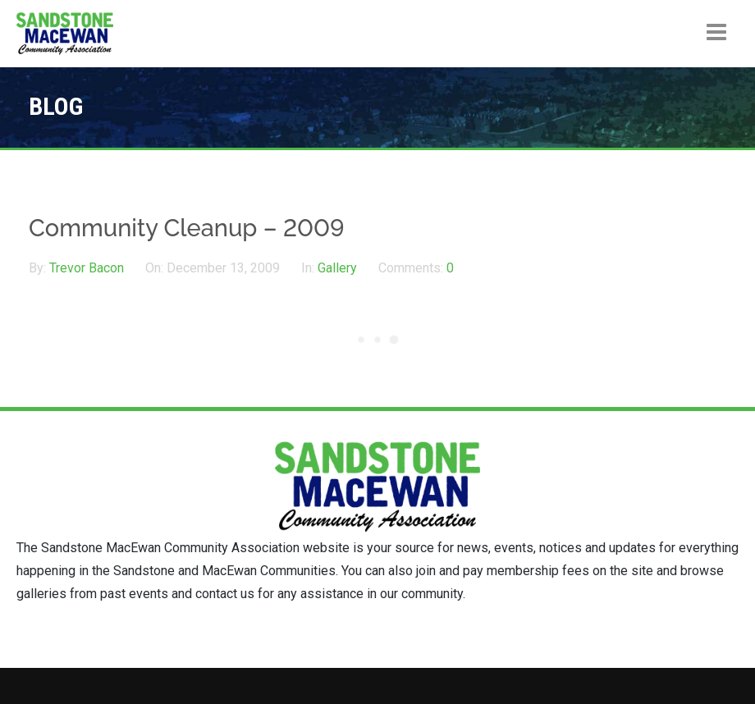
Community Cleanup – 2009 (187, 228)
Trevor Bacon (88, 268)
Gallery (337, 268)
